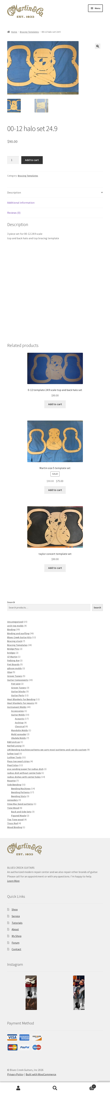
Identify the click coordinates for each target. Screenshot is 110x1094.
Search (11, 602)
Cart (84, 1086)
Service (16, 916)
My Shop (16, 936)
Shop (15, 909)
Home (14, 31)
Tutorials (17, 922)
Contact (16, 949)
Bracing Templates (29, 31)
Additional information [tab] (20, 202)
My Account (18, 1088)
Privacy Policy (15, 1074)
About (15, 929)
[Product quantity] (13, 160)
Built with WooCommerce (41, 1074)
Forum (15, 942)
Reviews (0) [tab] (13, 212)
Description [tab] (14, 192)
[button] (97, 46)
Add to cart (32, 160)
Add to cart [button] (55, 404)
